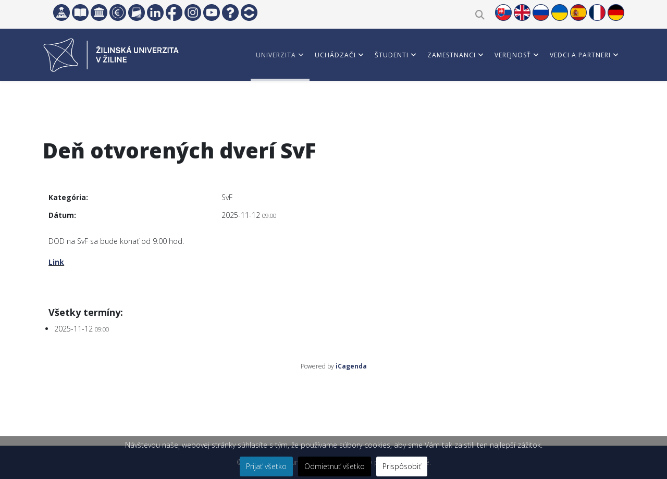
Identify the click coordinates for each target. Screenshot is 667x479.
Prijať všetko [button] (266, 466)
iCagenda (351, 366)
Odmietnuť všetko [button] (334, 466)
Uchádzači (335, 55)
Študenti (392, 55)
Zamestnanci (451, 55)
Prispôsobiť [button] (401, 466)
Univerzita (276, 55)
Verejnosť (513, 55)
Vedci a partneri (580, 55)
